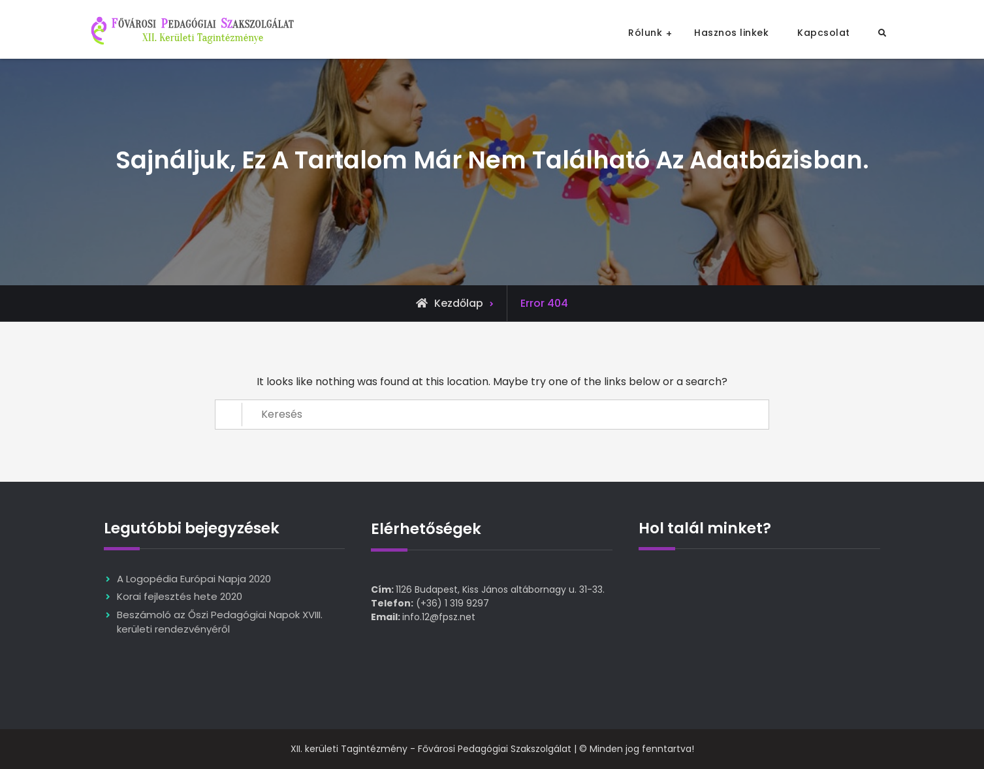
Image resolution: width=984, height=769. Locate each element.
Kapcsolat (823, 32)
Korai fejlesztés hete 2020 (179, 596)
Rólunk (645, 32)
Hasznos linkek (731, 32)
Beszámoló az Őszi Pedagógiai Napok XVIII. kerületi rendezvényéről (220, 622)
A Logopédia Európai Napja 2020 (194, 579)
